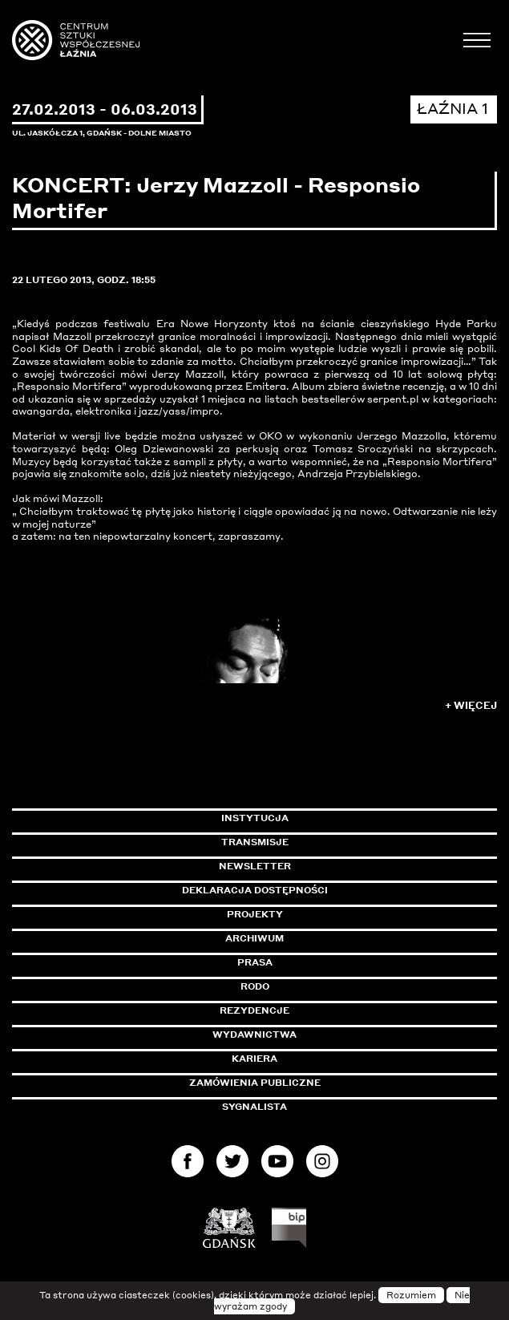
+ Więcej (471, 705)
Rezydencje (254, 1010)
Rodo (254, 986)
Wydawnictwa (254, 1034)
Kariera (254, 1058)
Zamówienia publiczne (291, 1082)
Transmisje (323, 842)
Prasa (255, 962)
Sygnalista (254, 1106)
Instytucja (255, 818)
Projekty (255, 914)
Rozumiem (411, 1295)
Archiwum (254, 938)
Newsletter (255, 866)
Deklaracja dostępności (255, 890)
